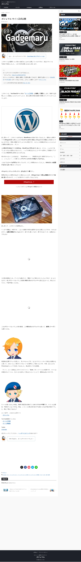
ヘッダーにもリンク (24, 433)
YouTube (6, 7)
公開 (46, 474)
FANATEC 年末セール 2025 (65, 57)
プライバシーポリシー (43, 499)
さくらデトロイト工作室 (23, 474)
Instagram (29, 7)
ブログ (41, 474)
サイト (8, 474)
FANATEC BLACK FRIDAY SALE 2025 (68, 99)
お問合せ (40, 7)
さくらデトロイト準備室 (34, 474)
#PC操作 (8, 79)
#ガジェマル (42, 79)
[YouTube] (30, 56)
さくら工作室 (29, 93)
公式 (44, 474)
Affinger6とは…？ (29, 182)
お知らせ (4, 472)
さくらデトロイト (14, 474)
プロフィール (52, 7)
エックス (17, 7)
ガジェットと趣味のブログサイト (40, 501)
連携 (49, 474)
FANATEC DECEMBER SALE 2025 (67, 78)
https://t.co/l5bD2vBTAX (19, 75)
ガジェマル (5, 4)
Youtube (4, 474)
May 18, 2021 (26, 83)
